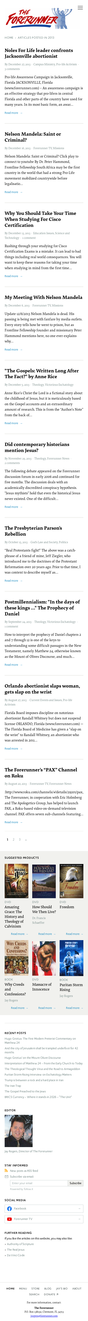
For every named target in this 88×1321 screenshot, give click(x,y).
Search (34, 1294)
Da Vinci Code (16, 1255)
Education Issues (43, 233)
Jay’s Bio (62, 1288)
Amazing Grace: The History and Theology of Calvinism (14, 916)
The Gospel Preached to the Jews (25, 1091)
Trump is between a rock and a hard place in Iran (34, 1080)
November (15, 458)
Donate (49, 1294)
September (15, 622)
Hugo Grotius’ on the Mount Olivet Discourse (33, 1058)
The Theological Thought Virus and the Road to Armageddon (42, 1069)
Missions (58, 148)
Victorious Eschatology (59, 384)
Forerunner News (58, 458)
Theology (38, 384)
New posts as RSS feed (24, 1171)
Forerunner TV (42, 148)
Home (10, 1288)
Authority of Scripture (20, 1244)
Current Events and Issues (46, 700)
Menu (23, 1288)
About (77, 1288)
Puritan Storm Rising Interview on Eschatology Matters (38, 1075)
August (12, 700)
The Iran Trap (13, 1086)
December (14, 64)
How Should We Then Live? (44, 909)
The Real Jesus (16, 1250)
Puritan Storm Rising (71, 987)
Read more (11, 113)
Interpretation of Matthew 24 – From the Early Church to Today (44, 1063)
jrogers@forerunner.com (44, 1316)
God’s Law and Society (44, 542)
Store (35, 1288)
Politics (63, 542)
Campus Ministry (44, 64)
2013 (27, 64)
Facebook (20, 1208)
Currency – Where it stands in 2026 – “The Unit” (38, 1097)
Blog (48, 1288)
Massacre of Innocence (42, 987)
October (13, 542)
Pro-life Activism (66, 64)
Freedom (67, 906)
